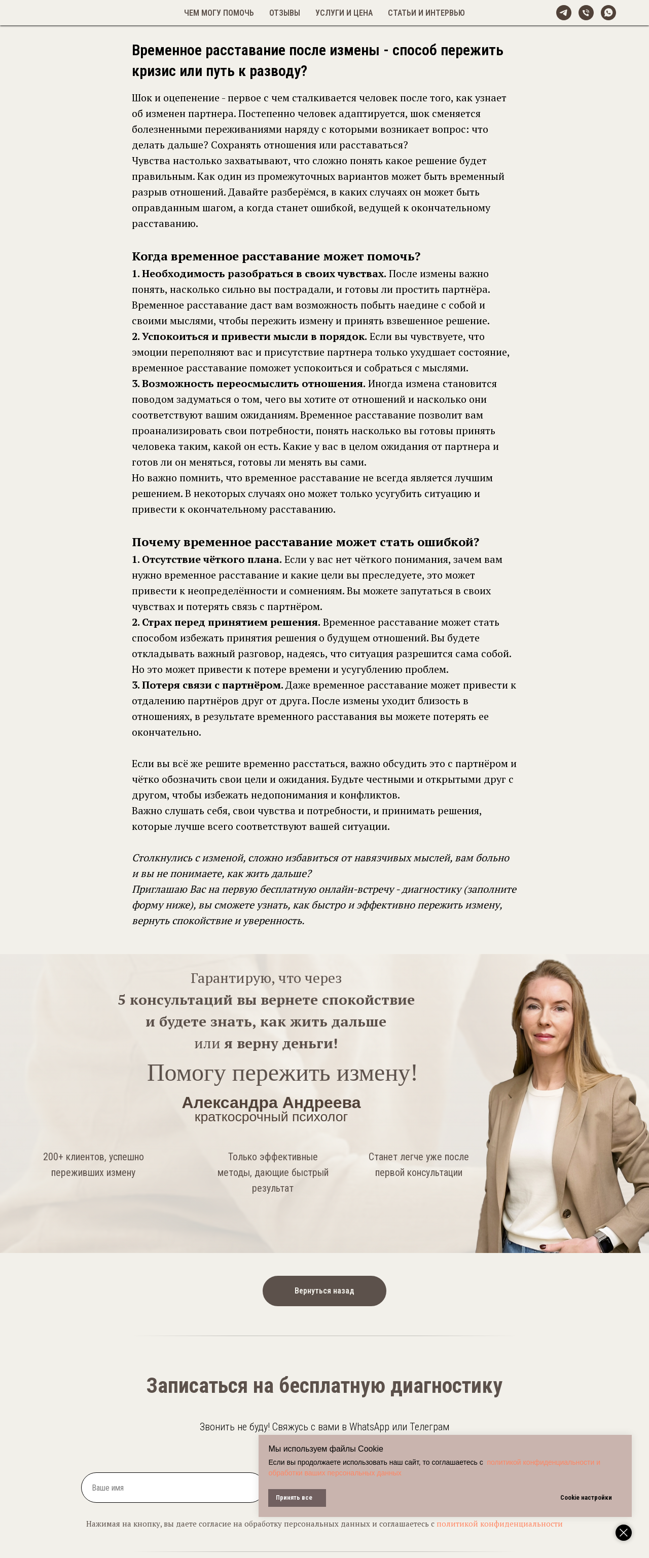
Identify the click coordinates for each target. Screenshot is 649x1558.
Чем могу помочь (219, 13)
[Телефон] (586, 12)
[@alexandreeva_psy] (563, 12)
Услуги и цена (344, 13)
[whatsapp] (608, 12)
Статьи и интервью (426, 13)
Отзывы (284, 13)
